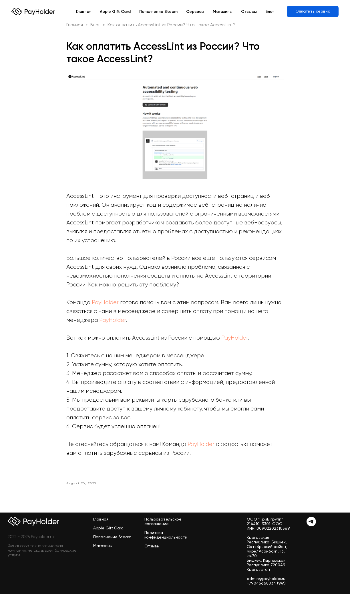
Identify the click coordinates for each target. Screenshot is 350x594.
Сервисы (195, 11)
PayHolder (106, 302)
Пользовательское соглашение (163, 521)
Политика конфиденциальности (165, 534)
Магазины (222, 11)
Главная (83, 11)
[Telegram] (311, 524)
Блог (269, 11)
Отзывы (249, 11)
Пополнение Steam (158, 11)
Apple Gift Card (115, 11)
